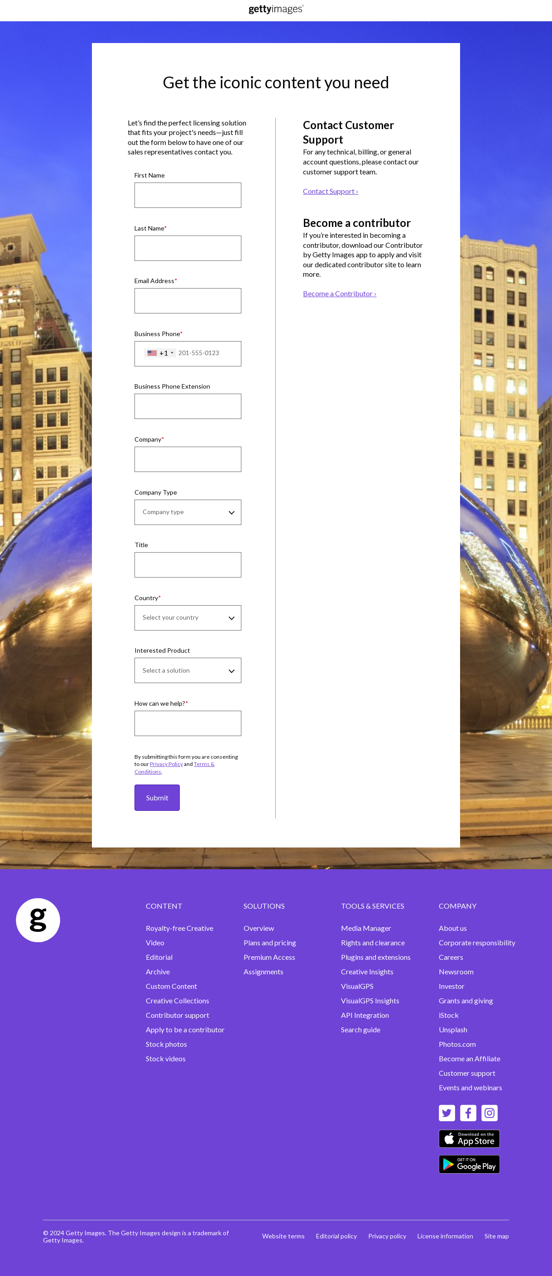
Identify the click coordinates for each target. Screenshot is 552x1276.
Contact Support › (330, 191)
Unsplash (453, 1029)
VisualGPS (357, 986)
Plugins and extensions (376, 957)
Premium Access (269, 957)
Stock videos (166, 1058)
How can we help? (159, 703)
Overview (259, 928)
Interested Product (162, 650)
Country (146, 598)
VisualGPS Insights (370, 1000)
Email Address (154, 280)
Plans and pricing (270, 942)
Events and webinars (470, 1087)
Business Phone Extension (172, 386)
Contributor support (177, 1015)
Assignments (263, 971)
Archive (158, 971)
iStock (449, 1015)
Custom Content (171, 986)
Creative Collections (177, 1000)
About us (453, 928)
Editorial (159, 957)
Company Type (155, 492)
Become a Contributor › (339, 293)
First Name (149, 175)
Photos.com (457, 1044)
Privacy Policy (166, 764)
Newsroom (456, 971)
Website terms (283, 1236)
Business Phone (157, 333)
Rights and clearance (373, 942)
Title (141, 545)
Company (147, 439)
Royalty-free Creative (179, 928)
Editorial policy (336, 1236)
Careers (451, 957)
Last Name (149, 228)
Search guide (360, 1029)
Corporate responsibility (477, 942)
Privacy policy (387, 1236)
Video (155, 942)
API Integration (365, 1015)
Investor (452, 986)
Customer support (467, 1073)
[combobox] (160, 352)
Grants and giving (466, 1000)
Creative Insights (367, 971)
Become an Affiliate (469, 1058)
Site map (497, 1236)
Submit (157, 797)
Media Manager (366, 928)
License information (445, 1236)
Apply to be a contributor (185, 1029)
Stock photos (166, 1044)
